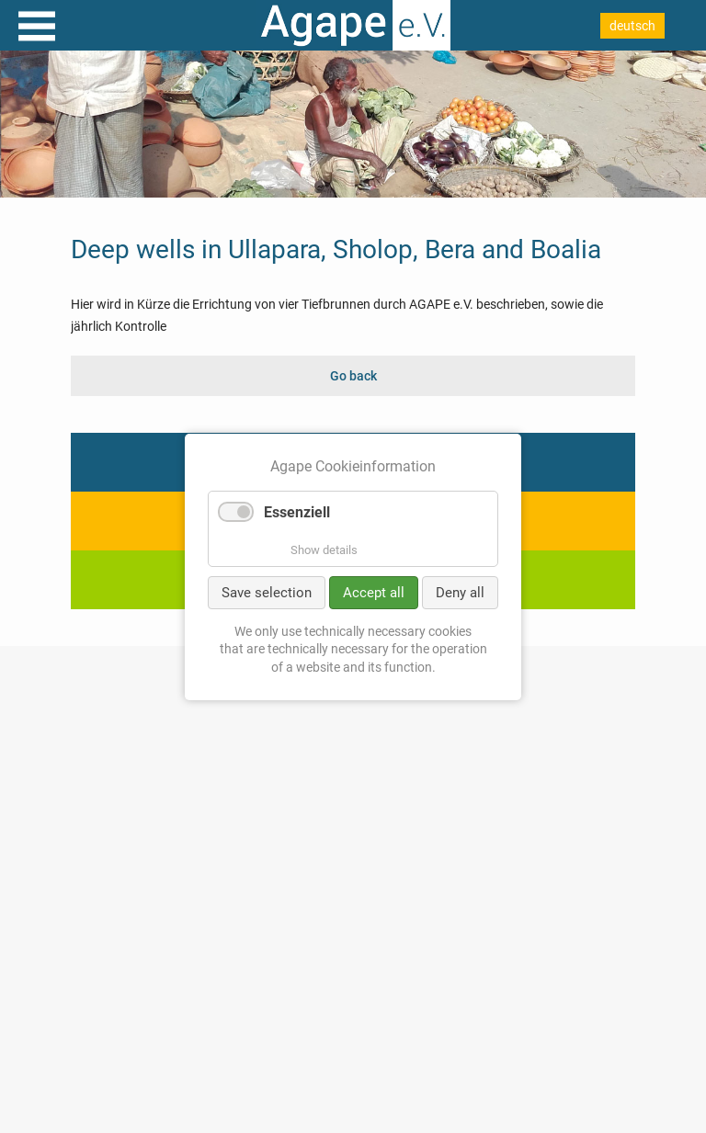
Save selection (267, 591)
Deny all (460, 591)
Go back (353, 375)
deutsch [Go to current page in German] (632, 25)
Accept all (373, 591)
